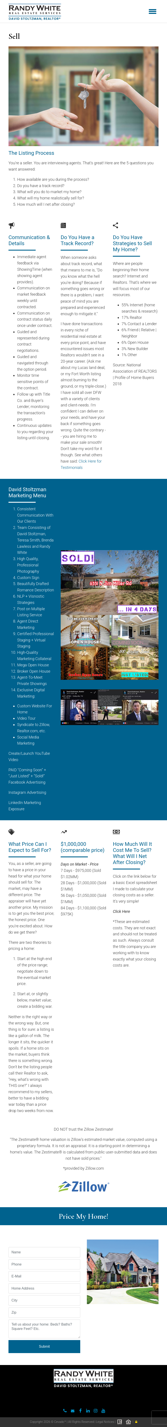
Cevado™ (60, 1422)
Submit (44, 1346)
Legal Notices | (106, 1422)
